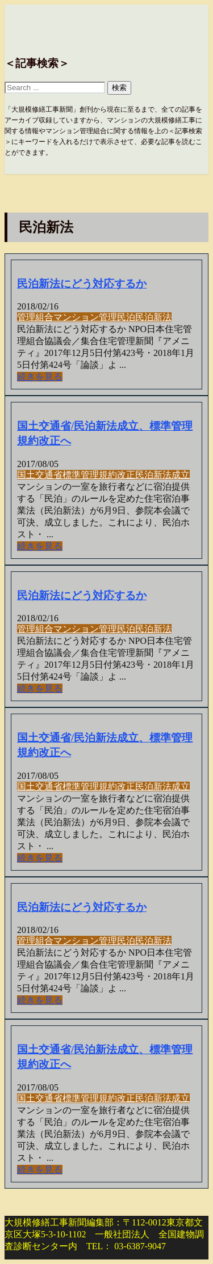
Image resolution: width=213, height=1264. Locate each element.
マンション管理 (85, 317)
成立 (181, 475)
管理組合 (35, 317)
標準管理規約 (89, 475)
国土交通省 (39, 475)
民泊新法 (153, 317)
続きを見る (39, 376)
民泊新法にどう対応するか (82, 284)
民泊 (126, 317)
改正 (126, 475)
